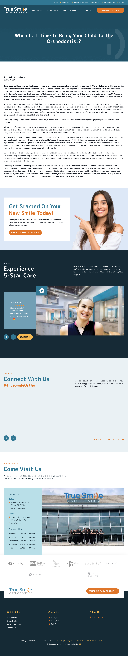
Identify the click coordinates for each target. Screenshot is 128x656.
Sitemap (60, 641)
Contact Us (88, 10)
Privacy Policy (69, 641)
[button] (42, 291)
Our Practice (38, 10)
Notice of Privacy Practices (87, 641)
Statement (103, 641)
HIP (80, 644)
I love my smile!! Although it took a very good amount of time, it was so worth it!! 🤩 (19, 313)
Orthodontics (54, 10)
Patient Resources (71, 10)
